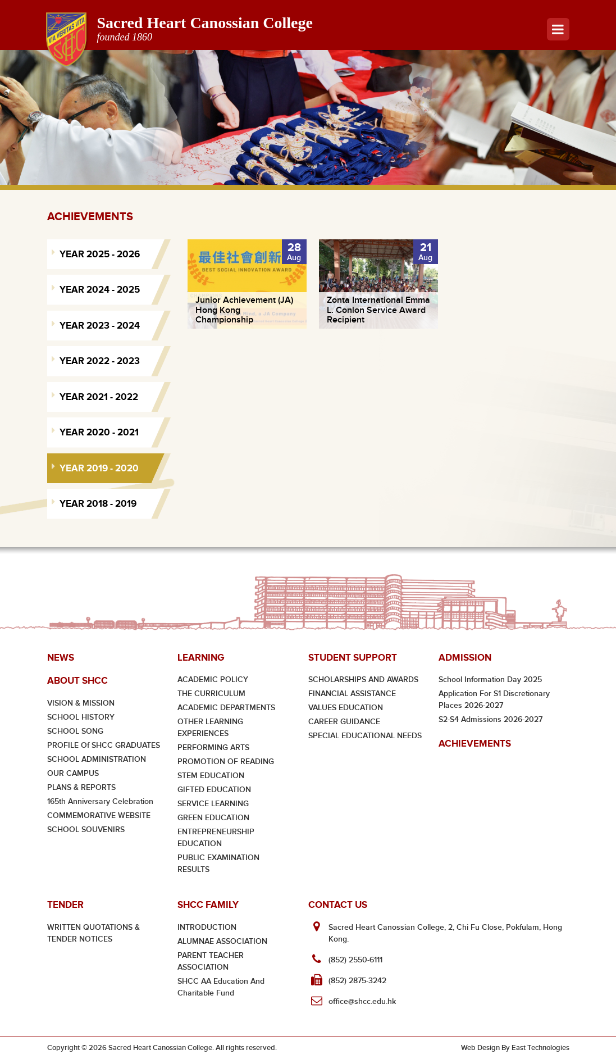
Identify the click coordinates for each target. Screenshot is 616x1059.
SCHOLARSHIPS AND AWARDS (363, 679)
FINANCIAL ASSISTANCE (352, 693)
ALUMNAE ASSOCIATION (222, 941)
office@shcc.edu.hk (362, 1001)
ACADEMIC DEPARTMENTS (226, 707)
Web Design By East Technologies (515, 1047)
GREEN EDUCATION (213, 817)
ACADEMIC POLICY (212, 679)
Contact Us (337, 904)
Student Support (352, 657)
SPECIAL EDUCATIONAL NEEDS (365, 735)
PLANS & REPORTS (81, 787)
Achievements (475, 743)
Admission (465, 657)
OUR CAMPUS (73, 773)
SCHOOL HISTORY (81, 717)
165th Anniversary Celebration (100, 801)
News (60, 657)
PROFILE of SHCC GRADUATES (103, 745)
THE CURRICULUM (211, 693)
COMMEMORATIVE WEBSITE (98, 815)
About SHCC (77, 680)
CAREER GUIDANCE (344, 721)
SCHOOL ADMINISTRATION (96, 759)
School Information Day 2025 (490, 679)
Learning (200, 657)
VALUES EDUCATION (345, 707)
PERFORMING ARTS (213, 747)
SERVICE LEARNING (213, 803)
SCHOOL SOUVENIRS (86, 829)
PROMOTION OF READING (225, 761)
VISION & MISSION (81, 703)
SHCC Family (208, 904)
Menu (558, 29)
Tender (65, 904)
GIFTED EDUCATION (214, 789)
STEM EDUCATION (210, 775)
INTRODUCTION (206, 927)
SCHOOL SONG (75, 731)
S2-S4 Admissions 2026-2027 (490, 719)
